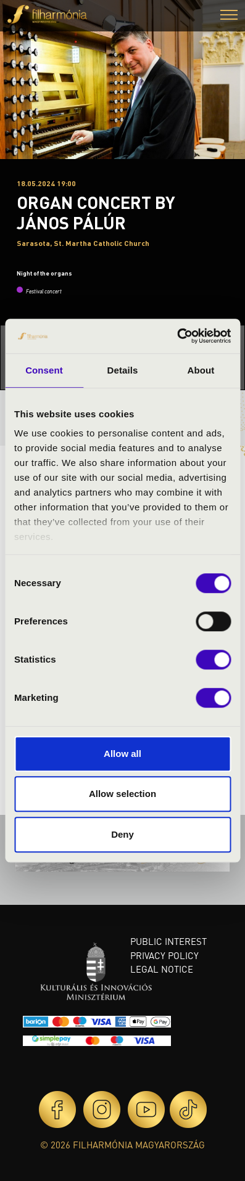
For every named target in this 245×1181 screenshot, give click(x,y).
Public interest (168, 941)
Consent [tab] (44, 370)
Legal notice (161, 969)
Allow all (122, 753)
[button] (229, 16)
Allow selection (122, 793)
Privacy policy (164, 955)
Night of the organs (44, 273)
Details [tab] (122, 370)
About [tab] (201, 370)
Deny (122, 834)
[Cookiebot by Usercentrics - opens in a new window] (177, 336)
